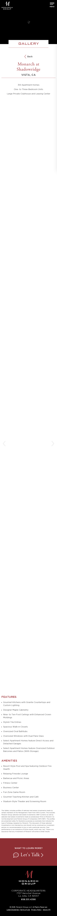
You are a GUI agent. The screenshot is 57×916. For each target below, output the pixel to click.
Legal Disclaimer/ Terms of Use (18, 909)
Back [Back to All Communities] (28, 56)
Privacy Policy (36, 909)
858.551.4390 (28, 899)
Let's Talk (28, 855)
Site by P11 (46, 909)
